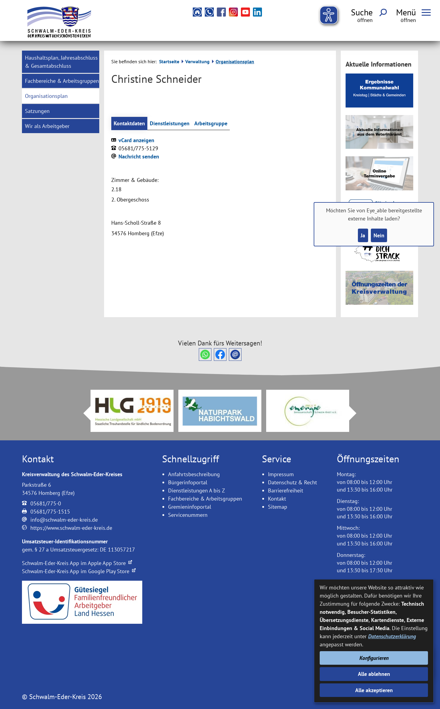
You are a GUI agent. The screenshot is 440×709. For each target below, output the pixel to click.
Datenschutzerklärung (392, 636)
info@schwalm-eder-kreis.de (64, 519)
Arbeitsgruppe (210, 123)
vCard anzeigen (136, 140)
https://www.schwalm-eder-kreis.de (71, 527)
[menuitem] (60, 62)
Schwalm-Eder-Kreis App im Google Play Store (79, 571)
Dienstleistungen (169, 123)
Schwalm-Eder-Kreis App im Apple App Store (77, 563)
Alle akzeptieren (374, 690)
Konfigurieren (374, 657)
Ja (363, 235)
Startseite (169, 61)
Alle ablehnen (374, 673)
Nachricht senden (138, 156)
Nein (379, 235)
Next (356, 413)
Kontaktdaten (129, 123)
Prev (83, 413)
